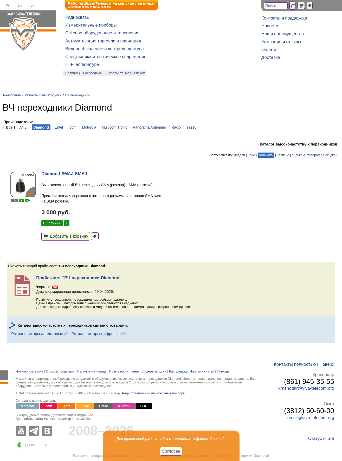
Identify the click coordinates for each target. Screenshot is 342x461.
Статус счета (321, 438)
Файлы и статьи (202, 371)
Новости (269, 25)
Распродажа (92, 73)
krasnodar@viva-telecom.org (306, 388)
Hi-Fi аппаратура (82, 64)
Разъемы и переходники (43, 95)
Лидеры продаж (154, 371)
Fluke (84, 406)
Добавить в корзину (65, 236)
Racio (176, 127)
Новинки (71, 73)
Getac (103, 406)
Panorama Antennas (149, 127)
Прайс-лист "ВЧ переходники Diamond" (78, 277)
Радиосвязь (77, 17)
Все (9, 127)
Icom (72, 127)
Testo (66, 406)
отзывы (293, 41)
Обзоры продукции (60, 371)
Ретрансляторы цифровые (96, 333)
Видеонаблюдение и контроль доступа (104, 48)
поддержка (296, 18)
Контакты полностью (295, 364)
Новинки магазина (29, 371)
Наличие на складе (92, 371)
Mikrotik (124, 406)
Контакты (270, 18)
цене (251, 155)
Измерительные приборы (91, 25)
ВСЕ (143, 406)
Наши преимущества (282, 33)
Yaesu (191, 127)
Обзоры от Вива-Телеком (126, 73)
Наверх (326, 364)
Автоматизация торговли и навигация (103, 41)
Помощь (223, 371)
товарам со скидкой (322, 155)
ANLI (23, 127)
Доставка (270, 57)
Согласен (171, 451)
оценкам (298, 155)
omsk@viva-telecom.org (310, 417)
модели (239, 155)
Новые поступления (124, 371)
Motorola (89, 127)
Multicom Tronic (114, 127)
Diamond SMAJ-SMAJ (64, 173)
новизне (283, 155)
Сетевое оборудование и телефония (102, 32)
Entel (59, 127)
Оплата (268, 49)
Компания (271, 41)
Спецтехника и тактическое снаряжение (105, 56)
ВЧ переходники (77, 95)
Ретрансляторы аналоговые (37, 333)
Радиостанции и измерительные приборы (153, 393)
